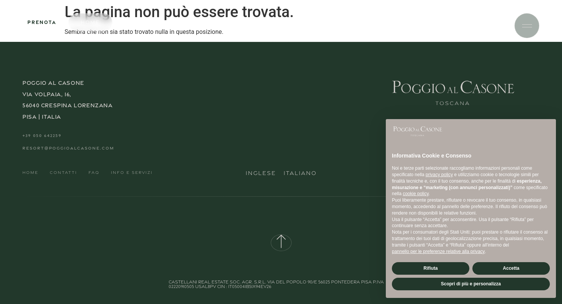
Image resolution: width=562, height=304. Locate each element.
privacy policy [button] (439, 174)
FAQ (93, 172)
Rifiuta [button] (430, 268)
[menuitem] (261, 172)
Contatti (63, 172)
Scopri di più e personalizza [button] (471, 283)
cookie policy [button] (416, 193)
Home (30, 172)
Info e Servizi (132, 172)
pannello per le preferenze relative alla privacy (438, 251)
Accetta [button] (511, 268)
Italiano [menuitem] (300, 173)
